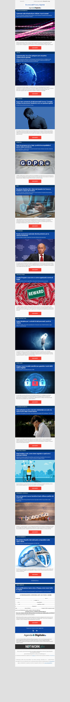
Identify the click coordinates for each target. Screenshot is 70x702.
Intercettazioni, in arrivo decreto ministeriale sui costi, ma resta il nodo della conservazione (34, 410)
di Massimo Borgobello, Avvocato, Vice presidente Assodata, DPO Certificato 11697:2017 (34, 413)
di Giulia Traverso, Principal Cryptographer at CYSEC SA (27, 543)
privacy (33, 655)
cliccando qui (51, 661)
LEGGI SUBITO (35, 47)
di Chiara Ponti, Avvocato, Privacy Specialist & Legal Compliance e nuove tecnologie (33, 591)
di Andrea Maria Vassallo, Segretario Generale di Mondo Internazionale (31, 237)
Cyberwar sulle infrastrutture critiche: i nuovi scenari (32, 13)
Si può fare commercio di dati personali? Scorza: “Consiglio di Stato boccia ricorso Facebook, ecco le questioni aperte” (34, 102)
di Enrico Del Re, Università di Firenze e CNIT (25, 369)
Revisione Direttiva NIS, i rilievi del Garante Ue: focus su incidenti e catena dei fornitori (33, 190)
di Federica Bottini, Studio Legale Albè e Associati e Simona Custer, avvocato (32, 281)
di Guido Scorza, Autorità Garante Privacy (24, 105)
